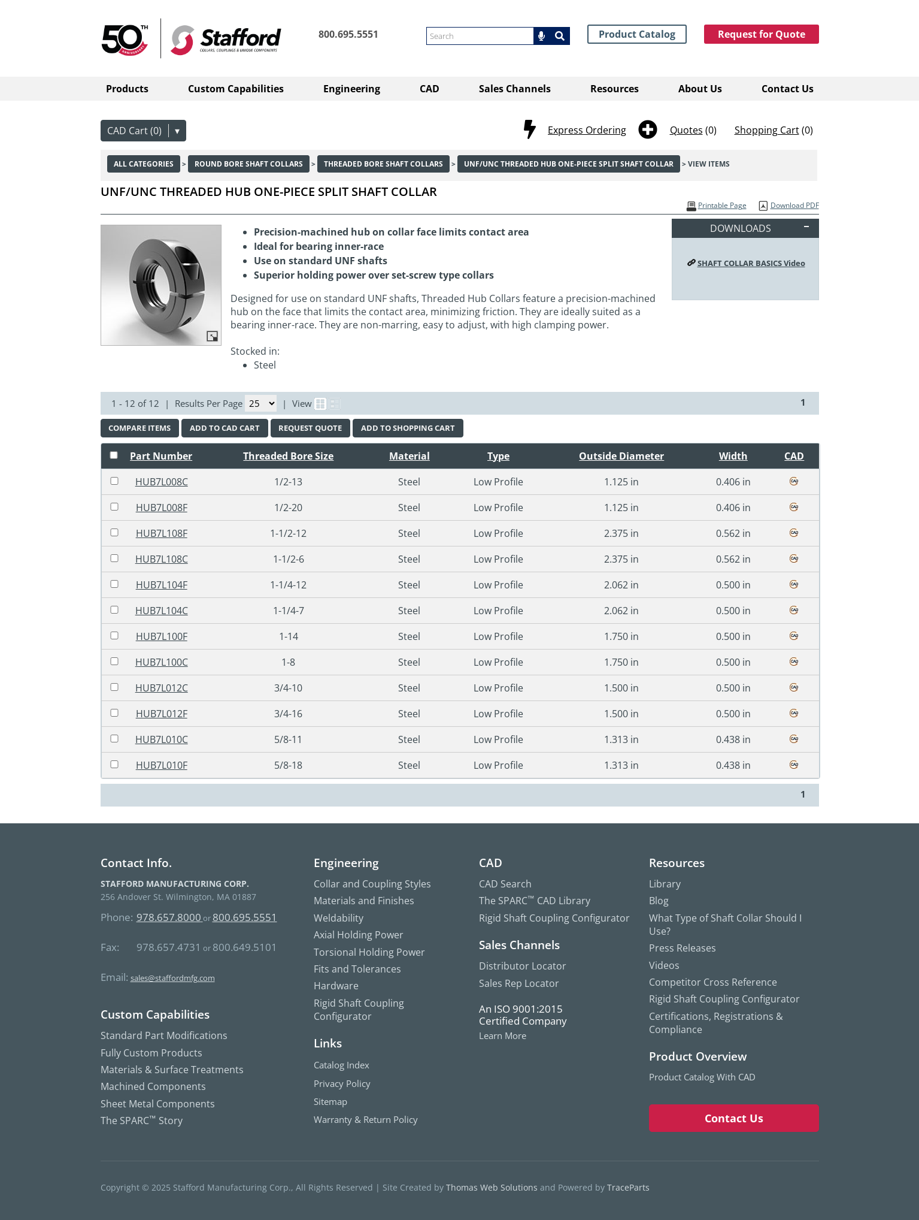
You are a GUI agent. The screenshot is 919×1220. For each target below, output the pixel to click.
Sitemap (330, 1101)
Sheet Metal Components (158, 1103)
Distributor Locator (522, 966)
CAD (429, 88)
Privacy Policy (342, 1083)
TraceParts (628, 1187)
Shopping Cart (767, 130)
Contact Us (788, 88)
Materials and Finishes (364, 900)
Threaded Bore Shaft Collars (383, 164)
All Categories (144, 164)
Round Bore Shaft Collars (249, 164)
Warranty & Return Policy (366, 1119)
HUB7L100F (161, 636)
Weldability (338, 918)
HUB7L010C (161, 739)
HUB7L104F (161, 584)
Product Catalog (637, 34)
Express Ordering (587, 130)
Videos (664, 965)
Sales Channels (515, 88)
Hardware (336, 985)
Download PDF (795, 205)
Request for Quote (761, 34)
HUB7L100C (161, 662)
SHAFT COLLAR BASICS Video (751, 263)
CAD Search (505, 883)
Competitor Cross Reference (713, 982)
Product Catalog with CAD (702, 1077)
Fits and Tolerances (357, 969)
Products (127, 88)
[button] (543, 36)
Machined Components (153, 1086)
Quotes (686, 130)
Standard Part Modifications (164, 1035)
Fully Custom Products (151, 1052)
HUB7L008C (161, 481)
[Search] (561, 36)
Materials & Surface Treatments (172, 1069)
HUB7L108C (161, 559)
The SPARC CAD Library (534, 900)
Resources (614, 88)
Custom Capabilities (236, 88)
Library (665, 883)
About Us (700, 88)
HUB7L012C (161, 687)
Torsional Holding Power (369, 952)
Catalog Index (341, 1065)
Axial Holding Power (359, 934)
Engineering (351, 88)
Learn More (502, 1035)
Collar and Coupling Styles (372, 883)
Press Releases (682, 948)
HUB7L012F (161, 713)
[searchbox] (480, 36)
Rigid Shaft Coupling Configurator (359, 1009)
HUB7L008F (161, 507)
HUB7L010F (161, 765)
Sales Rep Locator (519, 983)
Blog (659, 900)
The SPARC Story (142, 1120)
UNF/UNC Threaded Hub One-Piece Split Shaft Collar (569, 164)
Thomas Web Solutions (492, 1187)
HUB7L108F (161, 533)
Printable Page (722, 205)
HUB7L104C (161, 610)
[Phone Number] (338, 34)
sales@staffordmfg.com (173, 978)
